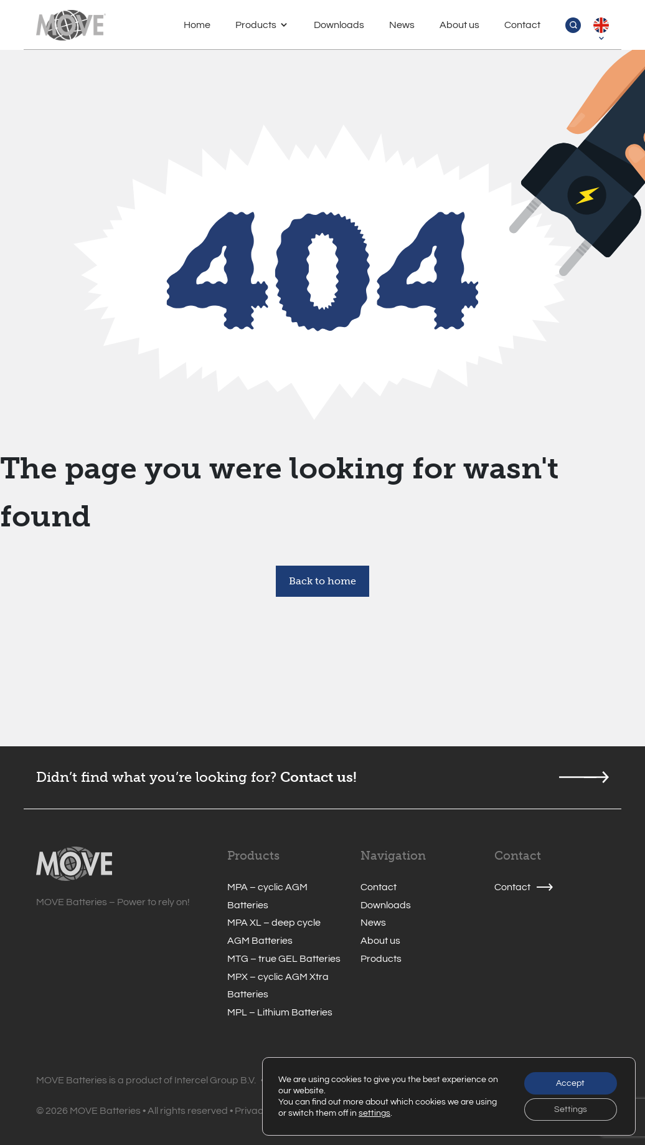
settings (374, 1113)
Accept (570, 1083)
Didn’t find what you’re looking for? (156, 777)
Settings (570, 1109)
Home (197, 25)
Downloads (339, 25)
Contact (522, 25)
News (402, 25)
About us (459, 25)
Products (255, 25)
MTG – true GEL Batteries (284, 959)
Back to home (322, 581)
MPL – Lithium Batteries (279, 1012)
